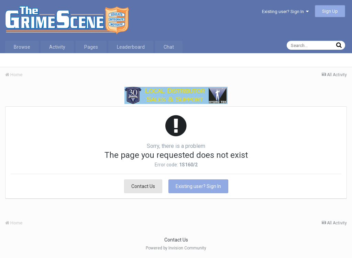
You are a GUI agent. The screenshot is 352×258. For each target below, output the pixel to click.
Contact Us (143, 186)
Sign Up (330, 11)
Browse (22, 47)
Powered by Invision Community (176, 248)
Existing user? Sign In (285, 11)
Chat (169, 47)
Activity (57, 47)
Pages (91, 47)
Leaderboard (131, 47)
